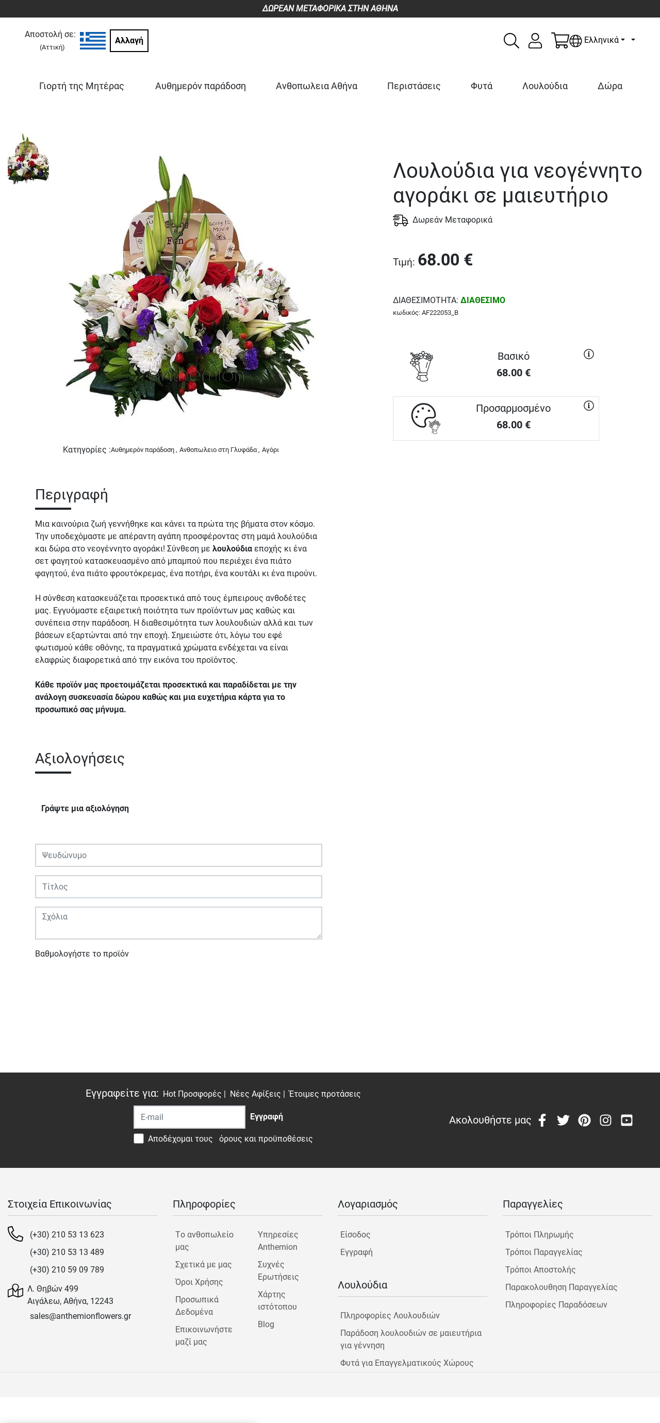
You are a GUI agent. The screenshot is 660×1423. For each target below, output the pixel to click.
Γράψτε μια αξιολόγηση (85, 808)
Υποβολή (57, 984)
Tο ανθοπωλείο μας (204, 1241)
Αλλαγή (129, 40)
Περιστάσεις (414, 85)
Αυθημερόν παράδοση (200, 85)
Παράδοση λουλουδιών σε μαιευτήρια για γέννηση (411, 1339)
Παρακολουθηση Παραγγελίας (561, 1287)
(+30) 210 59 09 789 (67, 1270)
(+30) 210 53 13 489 (67, 1252)
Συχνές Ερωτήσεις (278, 1271)
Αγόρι (270, 450)
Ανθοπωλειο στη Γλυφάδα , (219, 450)
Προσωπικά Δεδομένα (197, 1306)
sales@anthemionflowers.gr (80, 1316)
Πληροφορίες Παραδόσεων (556, 1305)
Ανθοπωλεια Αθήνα (316, 85)
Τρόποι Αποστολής (540, 1270)
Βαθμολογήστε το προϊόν (82, 954)
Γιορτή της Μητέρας (81, 85)
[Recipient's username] (189, 1117)
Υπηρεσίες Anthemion (278, 1241)
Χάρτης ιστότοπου (277, 1301)
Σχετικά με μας (203, 1264)
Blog (266, 1324)
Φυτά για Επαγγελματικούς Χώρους (407, 1363)
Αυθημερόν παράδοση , (144, 450)
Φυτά (481, 85)
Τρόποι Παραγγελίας (544, 1252)
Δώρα (610, 85)
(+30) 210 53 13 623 (67, 1235)
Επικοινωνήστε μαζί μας (204, 1336)
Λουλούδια (545, 85)
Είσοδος (355, 1235)
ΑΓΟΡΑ (496, 477)
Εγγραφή (356, 1252)
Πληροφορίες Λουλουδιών (390, 1315)
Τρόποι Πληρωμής (539, 1235)
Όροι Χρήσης (199, 1282)
